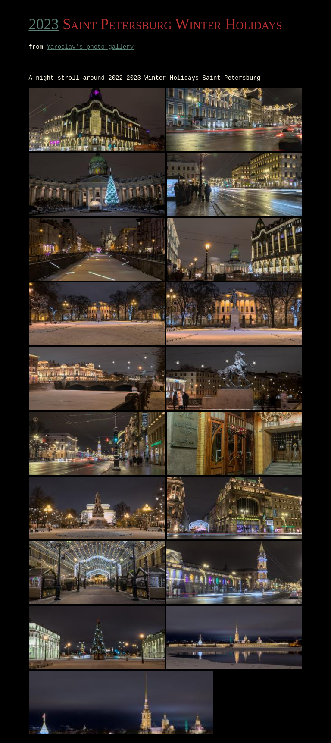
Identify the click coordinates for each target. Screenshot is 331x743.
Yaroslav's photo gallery (90, 48)
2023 (43, 24)
